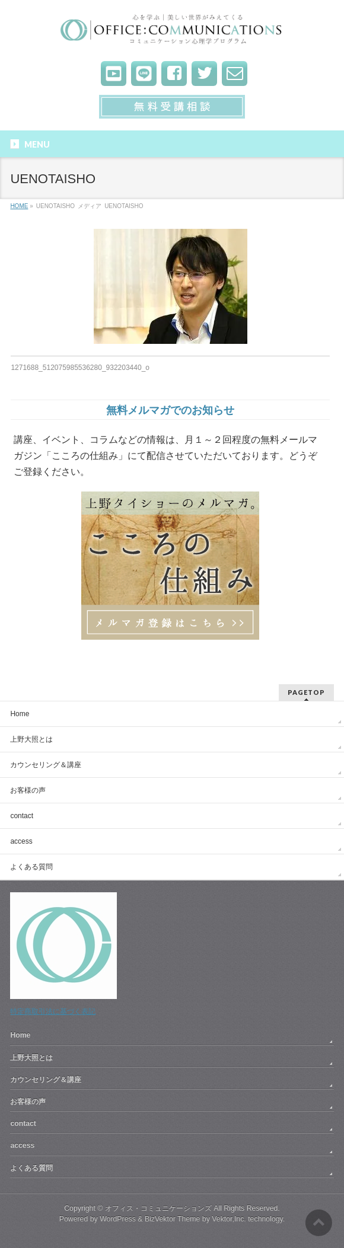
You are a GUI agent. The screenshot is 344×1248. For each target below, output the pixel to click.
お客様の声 (28, 790)
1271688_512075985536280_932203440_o (80, 367)
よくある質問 (31, 867)
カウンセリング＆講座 (45, 765)
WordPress (118, 1219)
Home (19, 714)
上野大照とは (31, 739)
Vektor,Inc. (229, 1219)
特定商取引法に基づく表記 (52, 1011)
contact (21, 816)
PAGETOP (306, 692)
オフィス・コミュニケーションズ (158, 1208)
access (21, 841)
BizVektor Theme (172, 1219)
